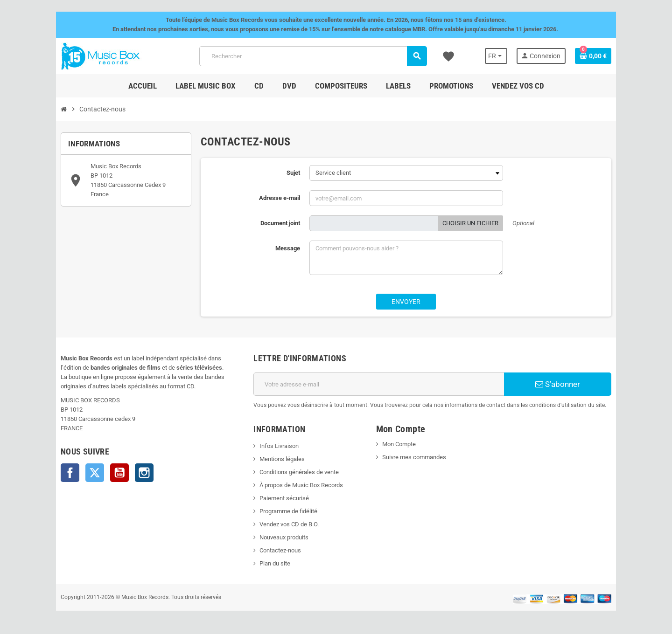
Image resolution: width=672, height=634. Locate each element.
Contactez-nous (280, 550)
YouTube (119, 472)
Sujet (293, 172)
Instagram (144, 472)
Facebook (70, 472)
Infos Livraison (279, 445)
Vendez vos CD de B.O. (289, 524)
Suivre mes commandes (414, 457)
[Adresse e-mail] (378, 384)
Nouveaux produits (283, 537)
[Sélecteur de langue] (496, 56)
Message (287, 248)
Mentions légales (282, 458)
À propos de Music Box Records (301, 485)
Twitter (94, 472)
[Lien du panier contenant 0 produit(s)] (593, 56)
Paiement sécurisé (284, 498)
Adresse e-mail (279, 197)
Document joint (280, 223)
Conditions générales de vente (299, 472)
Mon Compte (399, 444)
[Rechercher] (313, 56)
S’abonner (557, 384)
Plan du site (274, 563)
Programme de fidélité (288, 511)
